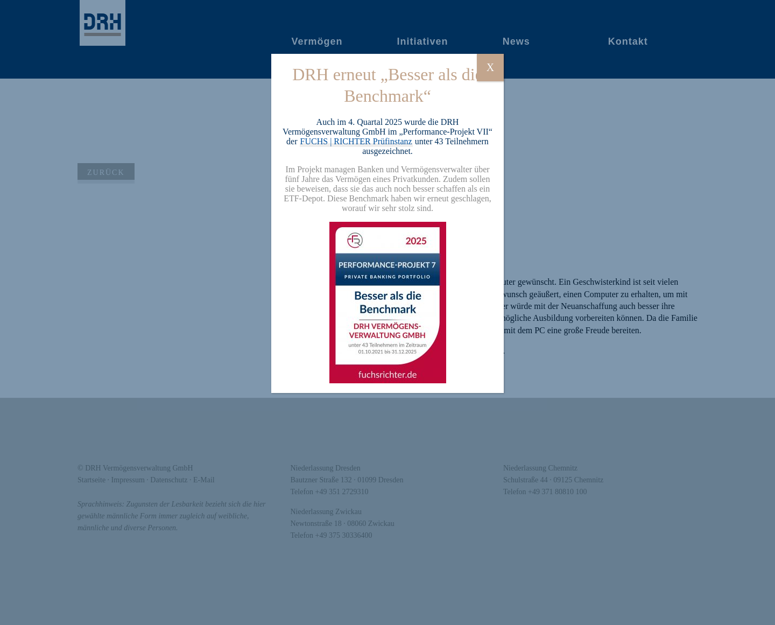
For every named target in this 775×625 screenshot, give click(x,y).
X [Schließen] (490, 67)
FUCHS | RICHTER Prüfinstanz (356, 141)
